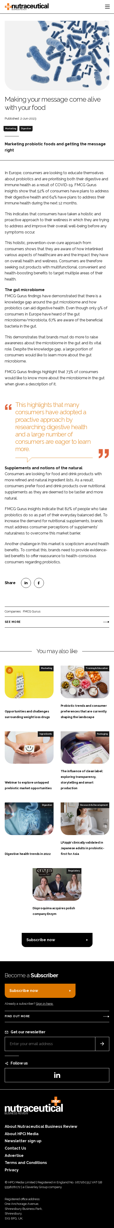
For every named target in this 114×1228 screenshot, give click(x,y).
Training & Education (97, 668)
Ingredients (45, 734)
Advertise (14, 1155)
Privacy (12, 1170)
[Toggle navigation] (107, 6)
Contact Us (15, 1148)
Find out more (17, 1016)
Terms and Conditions (26, 1162)
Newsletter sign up (23, 1141)
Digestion (26, 128)
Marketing (10, 128)
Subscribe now (40, 940)
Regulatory (74, 871)
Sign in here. (44, 1003)
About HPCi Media (21, 1134)
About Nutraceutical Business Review (41, 1126)
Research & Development (94, 805)
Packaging (102, 734)
